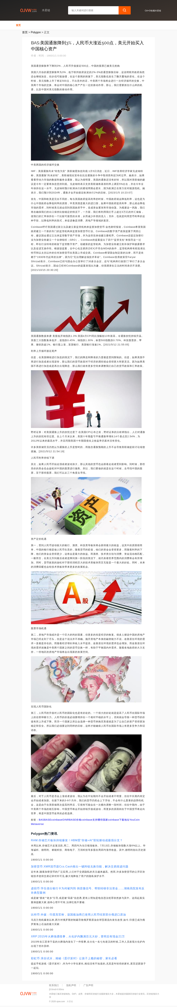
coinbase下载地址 (118, 819)
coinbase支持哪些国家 (94, 819)
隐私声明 (71, 985)
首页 (18, 25)
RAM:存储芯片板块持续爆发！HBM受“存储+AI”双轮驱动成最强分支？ (77, 840)
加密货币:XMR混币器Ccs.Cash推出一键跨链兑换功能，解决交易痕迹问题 (79, 866)
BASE (47, 819)
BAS (41, 819)
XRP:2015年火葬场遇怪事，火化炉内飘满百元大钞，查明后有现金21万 (78, 936)
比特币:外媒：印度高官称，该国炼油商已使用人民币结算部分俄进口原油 (78, 914)
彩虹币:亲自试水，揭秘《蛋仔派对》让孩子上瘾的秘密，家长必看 (74, 958)
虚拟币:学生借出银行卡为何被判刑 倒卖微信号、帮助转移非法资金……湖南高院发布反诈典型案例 (88, 890)
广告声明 (88, 985)
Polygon (36, 32)
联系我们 (54, 985)
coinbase (56, 819)
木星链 (70, 1001)
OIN (64, 819)
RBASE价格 (74, 819)
